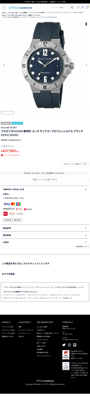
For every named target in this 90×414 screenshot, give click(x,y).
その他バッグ (67, 318)
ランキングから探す (8, 353)
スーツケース (56, 318)
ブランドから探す (7, 347)
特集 (20, 347)
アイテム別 (10, 12)
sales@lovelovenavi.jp (70, 360)
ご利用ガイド (41, 350)
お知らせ (21, 357)
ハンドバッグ (31, 315)
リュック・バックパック (71, 315)
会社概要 (40, 369)
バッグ (29, 318)
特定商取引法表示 (42, 373)
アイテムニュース (24, 353)
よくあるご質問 (42, 347)
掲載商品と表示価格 (43, 357)
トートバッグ (42, 315)
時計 (16, 12)
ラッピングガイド (42, 360)
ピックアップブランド (26, 350)
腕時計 (30, 15)
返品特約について (82, 267)
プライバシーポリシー (44, 376)
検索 (72, 7)
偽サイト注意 (41, 363)
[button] (7, 117)
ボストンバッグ (44, 318)
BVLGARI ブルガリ (21, 15)
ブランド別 (10, 15)
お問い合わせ (41, 366)
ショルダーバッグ (55, 315)
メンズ (35, 318)
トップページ (8, 315)
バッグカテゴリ (19, 315)
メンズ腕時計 (23, 12)
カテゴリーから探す (8, 350)
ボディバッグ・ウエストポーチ (14, 318)
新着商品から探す (7, 357)
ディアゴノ (37, 15)
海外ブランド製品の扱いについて (48, 353)
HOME (4, 12)
